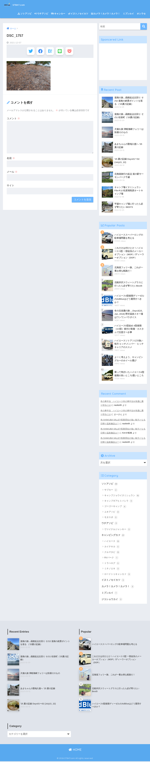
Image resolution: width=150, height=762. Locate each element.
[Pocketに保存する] (72, 52)
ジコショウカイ (113, 600)
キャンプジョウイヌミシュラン (122, 495)
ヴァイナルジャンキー (117, 529)
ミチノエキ (112, 569)
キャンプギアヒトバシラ (118, 501)
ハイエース (112, 541)
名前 (11, 159)
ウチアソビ (41, 13)
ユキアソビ (112, 512)
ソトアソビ (24, 13)
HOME (75, 750)
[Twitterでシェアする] (28, 52)
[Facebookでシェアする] (39, 52)
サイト (10, 186)
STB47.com (18, 4)
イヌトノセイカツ (78, 13)
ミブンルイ (128, 13)
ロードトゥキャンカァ (117, 574)
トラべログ (112, 563)
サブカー (111, 490)
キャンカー (58, 13)
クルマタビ (112, 552)
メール (12, 173)
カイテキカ (112, 547)
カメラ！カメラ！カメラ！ (105, 13)
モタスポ (111, 517)
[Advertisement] (123, 61)
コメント (13, 119)
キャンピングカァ (114, 535)
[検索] (143, 26)
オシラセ (141, 13)
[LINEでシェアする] (61, 52)
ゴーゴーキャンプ (115, 506)
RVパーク (111, 558)
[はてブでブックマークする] (50, 52)
